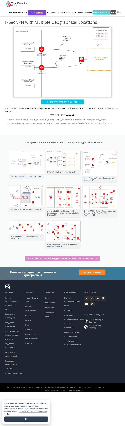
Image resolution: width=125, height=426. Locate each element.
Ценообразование (84, 12)
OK (26, 419)
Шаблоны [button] (71, 12)
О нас (47, 298)
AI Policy (68, 310)
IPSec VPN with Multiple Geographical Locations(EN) (45, 108)
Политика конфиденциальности (91, 387)
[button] (23, 12)
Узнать (28, 320)
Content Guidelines (51, 390)
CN (73, 115)
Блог (27, 325)
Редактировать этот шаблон (62, 102)
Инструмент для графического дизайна (13, 335)
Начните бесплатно (92, 272)
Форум (28, 315)
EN (67, 115)
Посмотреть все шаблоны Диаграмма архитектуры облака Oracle (62, 258)
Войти (113, 12)
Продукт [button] (13, 12)
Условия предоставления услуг (72, 302)
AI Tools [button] (37, 13)
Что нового (50, 303)
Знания (28, 329)
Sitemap (28, 343)
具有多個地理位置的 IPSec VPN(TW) (82, 108)
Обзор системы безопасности (72, 390)
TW (70, 115)
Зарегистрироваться (101, 12)
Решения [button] (61, 12)
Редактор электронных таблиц (11, 365)
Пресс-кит (49, 307)
